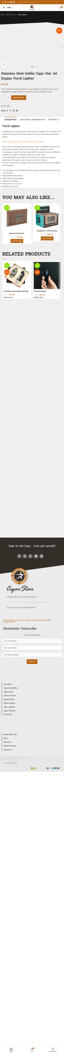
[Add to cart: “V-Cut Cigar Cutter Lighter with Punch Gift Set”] (8, 297)
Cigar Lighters (22, 14)
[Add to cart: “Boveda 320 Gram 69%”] (17, 241)
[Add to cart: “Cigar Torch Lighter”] (38, 297)
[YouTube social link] (11, 2)
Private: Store (11, 14)
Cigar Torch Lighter (40, 291)
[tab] (11, 119)
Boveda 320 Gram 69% (16, 233)
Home (2, 14)
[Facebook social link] (3, 2)
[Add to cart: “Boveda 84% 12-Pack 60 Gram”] (47, 238)
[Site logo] (32, 7)
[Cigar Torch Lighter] (47, 275)
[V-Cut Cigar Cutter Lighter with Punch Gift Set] (16, 275)
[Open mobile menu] (6, 7)
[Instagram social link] (8, 2)
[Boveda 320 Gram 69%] (16, 217)
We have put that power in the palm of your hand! (23, 142)
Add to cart (18, 97)
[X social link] (5, 2)
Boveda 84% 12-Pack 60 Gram (47, 231)
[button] (2, 47)
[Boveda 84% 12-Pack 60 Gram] (47, 216)
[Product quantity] (5, 97)
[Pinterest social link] (14, 2)
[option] (32, 66)
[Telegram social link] (17, 110)
